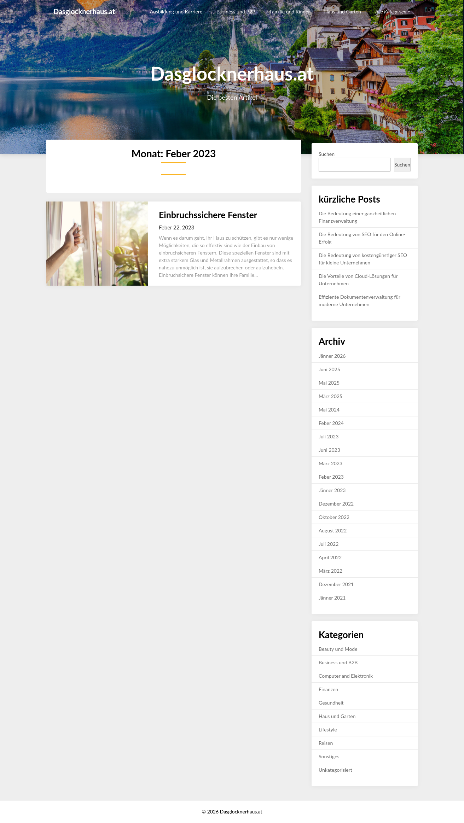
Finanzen (328, 689)
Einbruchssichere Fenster (208, 214)
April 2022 (330, 557)
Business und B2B (235, 11)
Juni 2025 (329, 369)
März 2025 (330, 396)
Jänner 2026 (332, 356)
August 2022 (333, 530)
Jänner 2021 (332, 598)
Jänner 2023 (332, 490)
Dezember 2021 (336, 584)
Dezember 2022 (336, 504)
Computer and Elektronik (346, 676)
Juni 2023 (329, 450)
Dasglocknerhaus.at (84, 11)
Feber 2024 (331, 423)
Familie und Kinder (289, 11)
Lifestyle (328, 729)
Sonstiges (329, 756)
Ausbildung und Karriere (176, 11)
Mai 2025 (329, 383)
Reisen (326, 743)
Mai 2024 (329, 410)
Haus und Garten (342, 11)
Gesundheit (331, 703)
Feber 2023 (331, 477)
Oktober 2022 (334, 517)
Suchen (327, 154)
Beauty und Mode (338, 649)
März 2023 (330, 463)
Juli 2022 (328, 544)
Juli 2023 (328, 436)
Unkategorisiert (335, 770)
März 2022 (330, 571)
